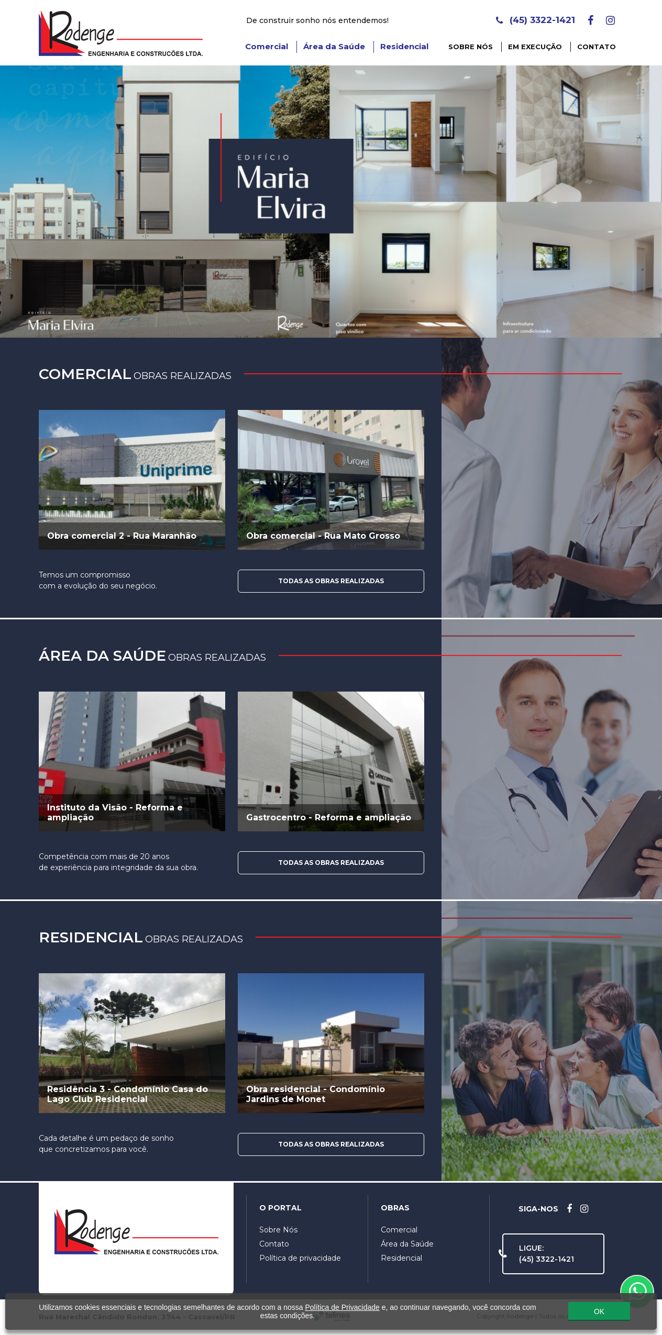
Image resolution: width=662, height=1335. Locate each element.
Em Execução (535, 46)
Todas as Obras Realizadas (331, 581)
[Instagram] (610, 20)
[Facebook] (590, 20)
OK (599, 1310)
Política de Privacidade (342, 1306)
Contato (596, 46)
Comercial (266, 46)
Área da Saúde (334, 46)
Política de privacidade (300, 1258)
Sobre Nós (470, 46)
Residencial (404, 46)
